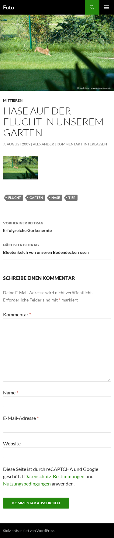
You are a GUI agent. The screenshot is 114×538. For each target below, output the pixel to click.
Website (12, 443)
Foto (8, 7)
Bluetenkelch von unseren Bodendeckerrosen (57, 248)
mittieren (12, 100)
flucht (14, 197)
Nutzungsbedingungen (27, 483)
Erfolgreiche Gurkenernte (57, 226)
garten (36, 197)
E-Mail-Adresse (21, 418)
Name (10, 392)
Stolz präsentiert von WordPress (28, 530)
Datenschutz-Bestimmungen (54, 476)
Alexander (43, 144)
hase (55, 197)
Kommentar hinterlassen (82, 144)
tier (71, 197)
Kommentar (17, 314)
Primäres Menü (106, 7)
